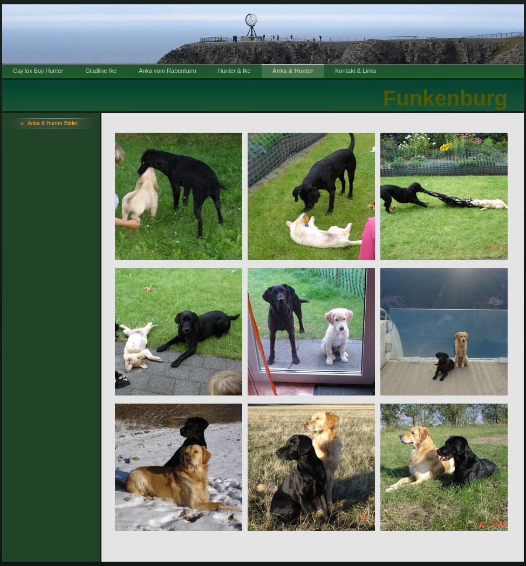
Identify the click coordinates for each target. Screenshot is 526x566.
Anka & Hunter (292, 70)
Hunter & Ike (234, 70)
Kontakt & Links (355, 70)
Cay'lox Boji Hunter (38, 70)
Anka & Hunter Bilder (53, 123)
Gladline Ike (101, 70)
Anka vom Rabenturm (167, 70)
